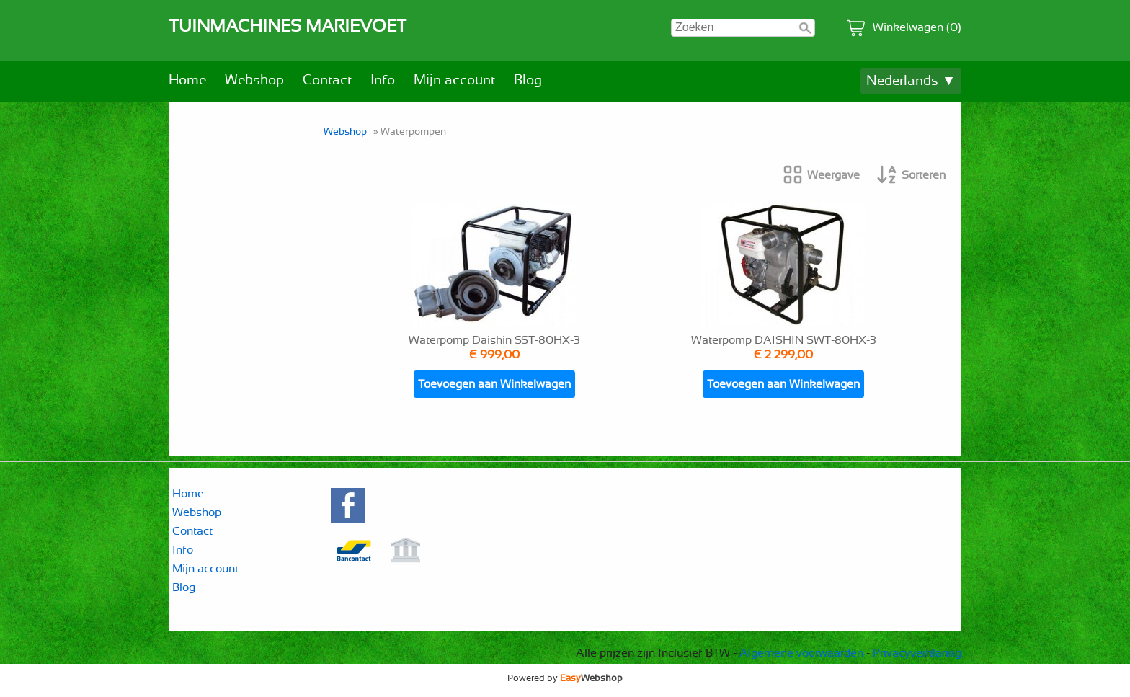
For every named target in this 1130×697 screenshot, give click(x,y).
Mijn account (454, 80)
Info (382, 80)
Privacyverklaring (917, 653)
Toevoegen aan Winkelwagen (494, 384)
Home (187, 80)
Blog (528, 80)
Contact (327, 80)
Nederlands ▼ (911, 81)
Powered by (565, 678)
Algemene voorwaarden (801, 653)
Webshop (254, 80)
